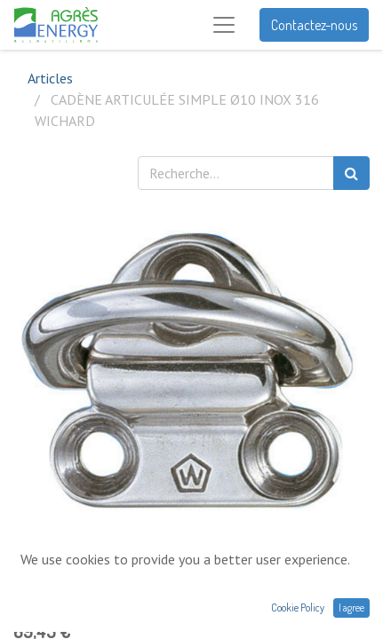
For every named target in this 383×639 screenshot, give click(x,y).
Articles (50, 78)
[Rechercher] (351, 173)
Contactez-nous (314, 25)
